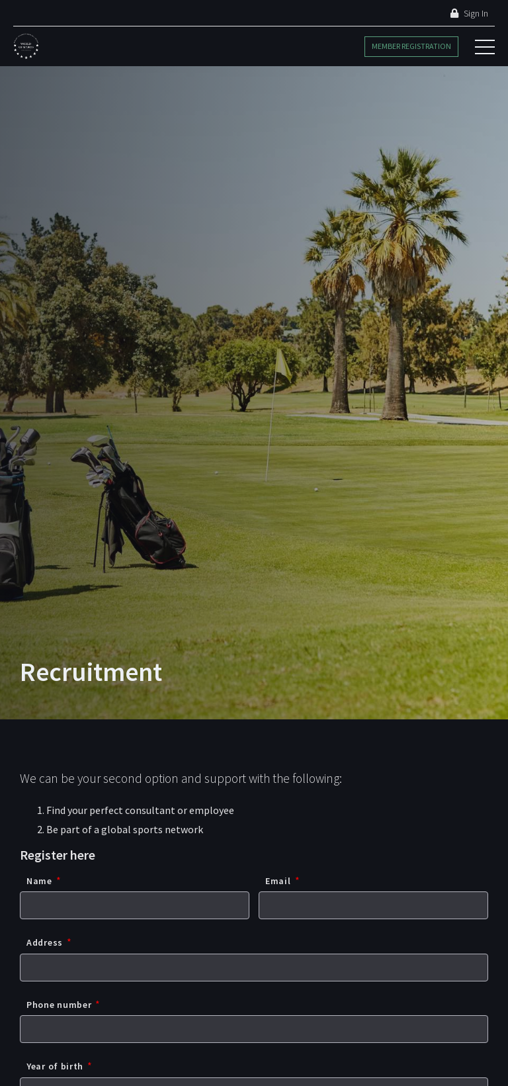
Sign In (469, 13)
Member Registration (411, 46)
